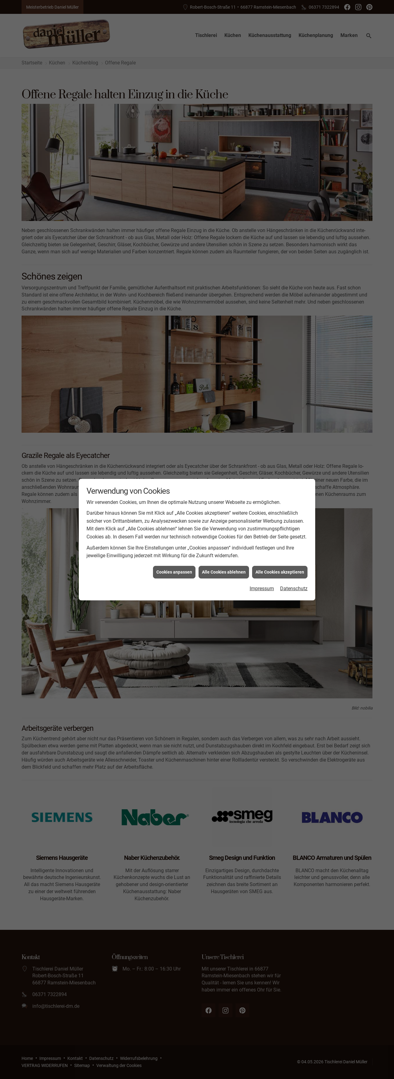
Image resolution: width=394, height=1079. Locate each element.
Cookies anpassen (174, 157)
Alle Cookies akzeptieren (279, 157)
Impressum (262, 174)
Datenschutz (294, 174)
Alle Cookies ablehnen (224, 157)
